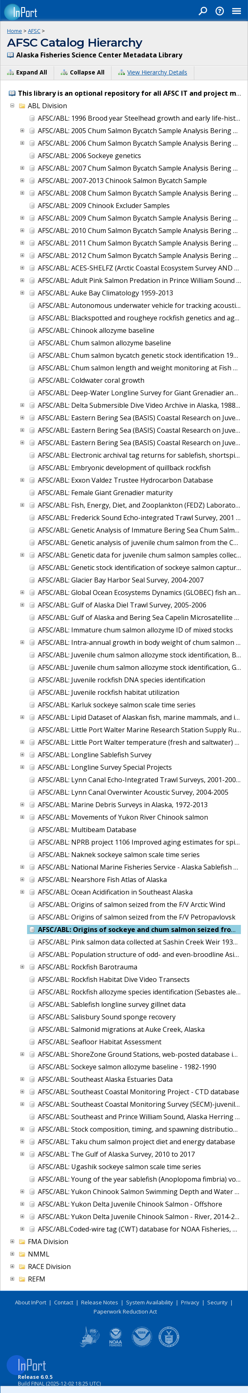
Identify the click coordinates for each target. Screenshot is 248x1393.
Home (14, 31)
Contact (63, 1302)
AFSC (34, 31)
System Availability (149, 1302)
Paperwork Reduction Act (125, 1311)
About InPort (30, 1302)
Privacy (190, 1302)
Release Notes (99, 1302)
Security (217, 1302)
